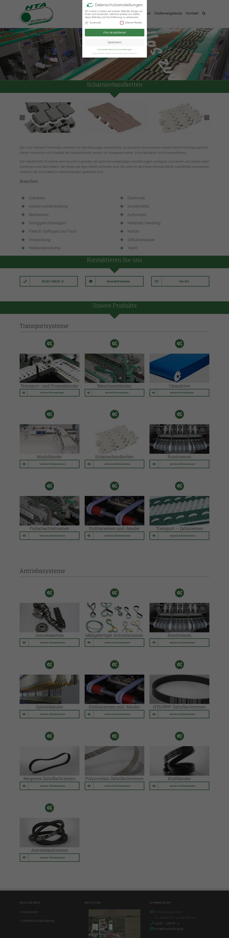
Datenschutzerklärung (116, 53)
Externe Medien (131, 22)
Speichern (115, 42)
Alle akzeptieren (114, 32)
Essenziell (93, 22)
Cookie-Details (98, 53)
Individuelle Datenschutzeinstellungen (114, 49)
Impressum (132, 53)
